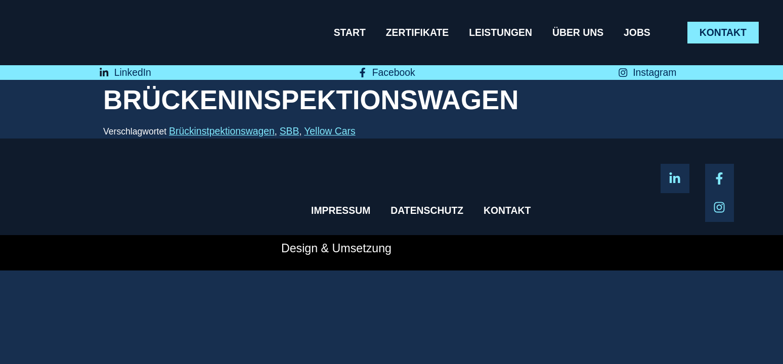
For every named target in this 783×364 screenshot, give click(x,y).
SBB (289, 130)
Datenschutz (426, 210)
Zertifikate (417, 32)
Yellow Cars (330, 130)
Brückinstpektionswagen (222, 130)
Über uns (577, 32)
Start (350, 32)
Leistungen (500, 32)
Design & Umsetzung (336, 248)
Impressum (340, 210)
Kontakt (507, 210)
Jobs (637, 32)
